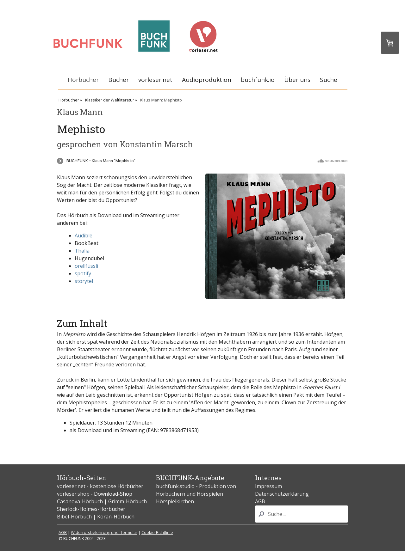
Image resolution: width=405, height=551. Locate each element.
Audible (83, 235)
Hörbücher (83, 80)
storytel (84, 281)
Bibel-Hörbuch (74, 516)
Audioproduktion (206, 80)
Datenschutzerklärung (282, 493)
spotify (83, 273)
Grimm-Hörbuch (127, 501)
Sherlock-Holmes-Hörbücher (91, 508)
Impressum (268, 486)
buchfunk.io (258, 80)
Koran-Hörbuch (115, 516)
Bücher (118, 80)
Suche (328, 80)
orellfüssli (86, 265)
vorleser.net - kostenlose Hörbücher (101, 486)
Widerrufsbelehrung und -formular (104, 532)
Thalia (82, 250)
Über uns (297, 80)
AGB (260, 501)
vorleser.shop (73, 493)
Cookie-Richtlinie (157, 532)
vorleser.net (155, 80)
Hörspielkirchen (175, 501)
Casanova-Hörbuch (80, 501)
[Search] (301, 514)
